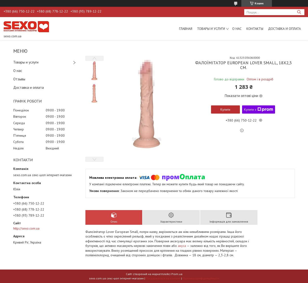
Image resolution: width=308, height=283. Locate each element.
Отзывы (19, 79)
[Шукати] (299, 12)
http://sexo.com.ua (26, 228)
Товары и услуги (211, 28)
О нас (237, 28)
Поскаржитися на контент (163, 278)
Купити (225, 109)
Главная (185, 28)
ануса (182, 246)
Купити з (258, 109)
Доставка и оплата (284, 28)
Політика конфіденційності (201, 278)
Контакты (254, 28)
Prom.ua (176, 274)
